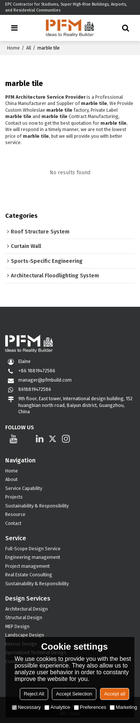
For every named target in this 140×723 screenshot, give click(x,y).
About (11, 479)
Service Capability (23, 488)
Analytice (57, 707)
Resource (15, 514)
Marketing (123, 707)
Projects (14, 497)
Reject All (34, 694)
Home (13, 48)
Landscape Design (24, 635)
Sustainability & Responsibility (37, 506)
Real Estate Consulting (28, 574)
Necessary (26, 707)
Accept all (114, 694)
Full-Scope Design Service (32, 548)
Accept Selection (74, 694)
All (28, 48)
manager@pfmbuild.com (45, 380)
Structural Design (23, 617)
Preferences (90, 707)
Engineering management (32, 557)
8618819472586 (34, 389)
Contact (13, 523)
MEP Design (17, 626)
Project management (27, 566)
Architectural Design (26, 609)
